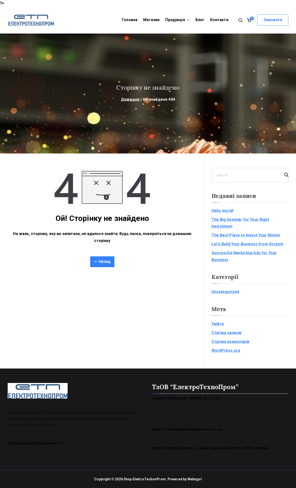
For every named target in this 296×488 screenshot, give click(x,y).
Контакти (219, 20)
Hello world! (222, 210)
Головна (129, 20)
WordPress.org (226, 350)
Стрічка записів (226, 332)
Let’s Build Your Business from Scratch (247, 244)
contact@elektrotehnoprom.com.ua (192, 429)
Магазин (151, 20)
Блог (200, 20)
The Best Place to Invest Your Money (246, 235)
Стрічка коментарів (230, 341)
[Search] (284, 175)
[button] (187, 20)
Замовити (272, 20)
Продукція (177, 20)
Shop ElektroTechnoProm (145, 479)
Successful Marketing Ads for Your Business (244, 256)
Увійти (218, 324)
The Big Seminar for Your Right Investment (240, 223)
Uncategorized (225, 291)
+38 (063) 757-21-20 (203, 398)
